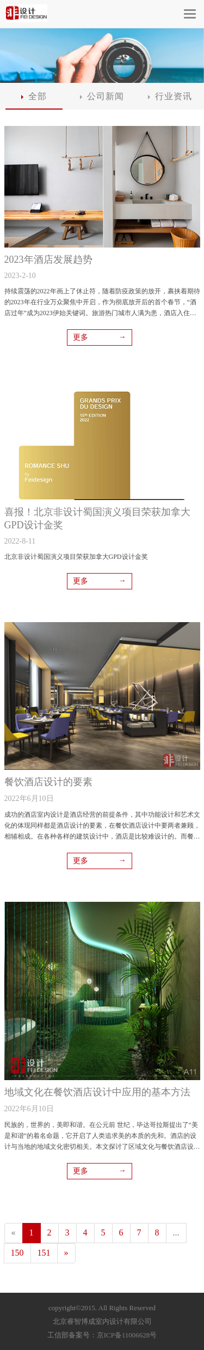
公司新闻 (102, 96)
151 (44, 1252)
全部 (34, 96)
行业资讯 (170, 96)
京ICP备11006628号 (127, 1335)
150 (17, 1252)
